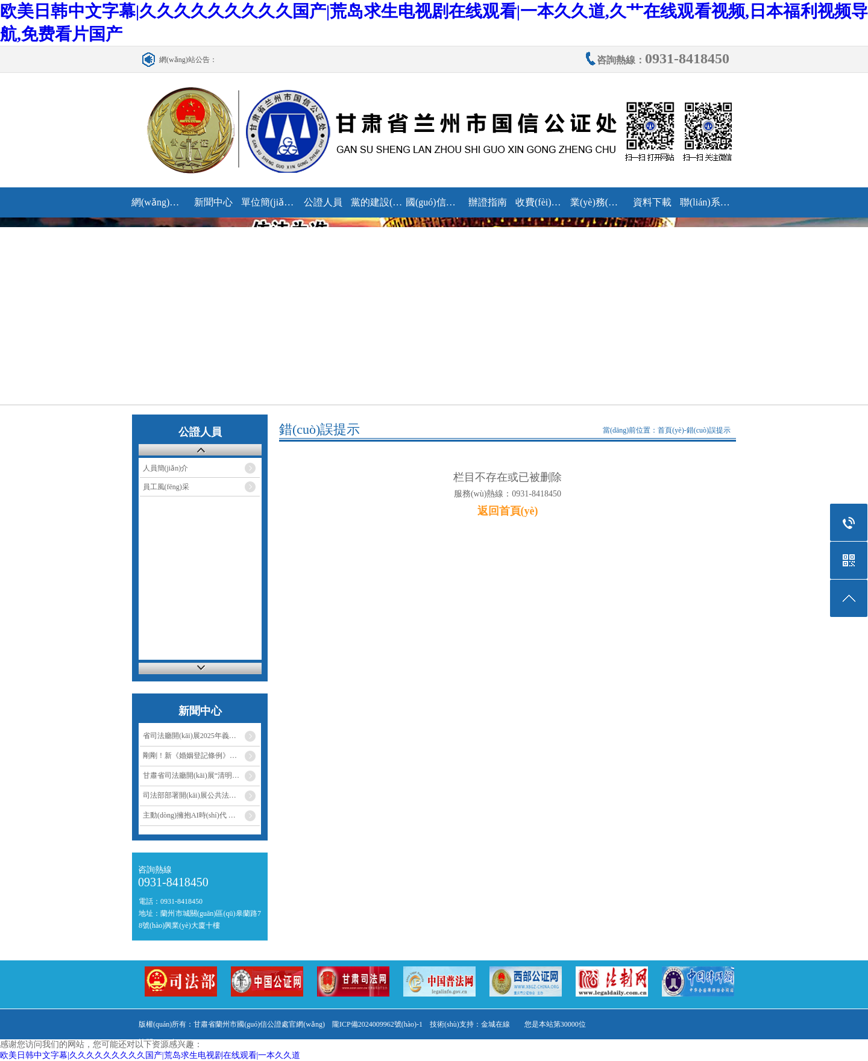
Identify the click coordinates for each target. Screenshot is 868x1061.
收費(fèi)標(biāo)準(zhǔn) (542, 202)
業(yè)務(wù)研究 (597, 202)
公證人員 (323, 202)
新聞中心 (213, 202)
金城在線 (495, 1024)
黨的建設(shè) (377, 202)
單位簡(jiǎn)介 (268, 202)
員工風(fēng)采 (166, 487)
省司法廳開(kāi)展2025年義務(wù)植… (201, 735)
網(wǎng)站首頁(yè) (158, 202)
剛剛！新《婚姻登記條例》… (190, 755)
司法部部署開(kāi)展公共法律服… (197, 795)
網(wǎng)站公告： (188, 59)
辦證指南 (487, 202)
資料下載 (652, 202)
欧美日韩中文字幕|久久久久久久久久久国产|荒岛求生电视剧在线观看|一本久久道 (150, 1055)
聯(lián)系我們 (707, 202)
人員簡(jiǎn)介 (166, 468)
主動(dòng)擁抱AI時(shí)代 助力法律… (201, 815)
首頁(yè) (671, 430)
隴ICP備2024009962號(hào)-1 (377, 1024)
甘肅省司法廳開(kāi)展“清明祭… (195, 775)
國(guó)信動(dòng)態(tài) (432, 202)
